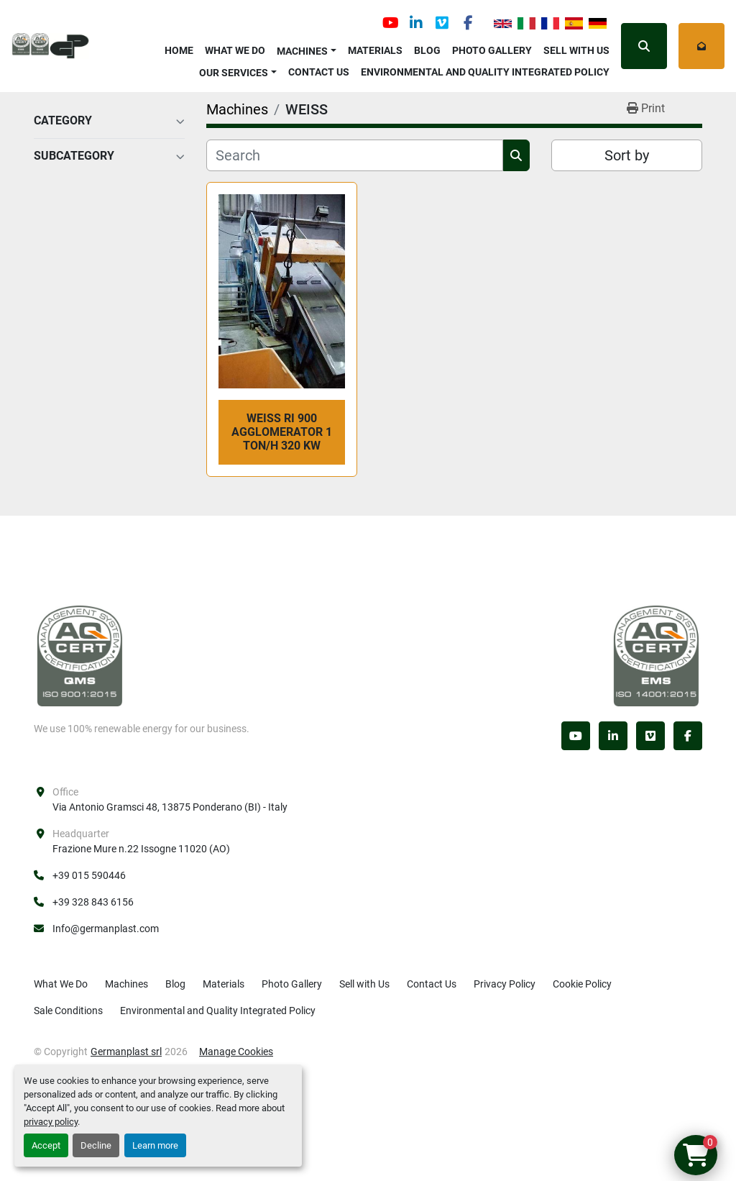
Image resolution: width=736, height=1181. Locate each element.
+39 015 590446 (89, 875)
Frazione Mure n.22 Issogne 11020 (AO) (141, 848)
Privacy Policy (504, 984)
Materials (375, 50)
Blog (427, 50)
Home (179, 50)
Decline (95, 1145)
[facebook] (467, 23)
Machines (302, 51)
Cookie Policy (582, 984)
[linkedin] (416, 23)
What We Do (235, 50)
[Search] (354, 155)
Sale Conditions (68, 1010)
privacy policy (51, 1121)
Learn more (155, 1145)
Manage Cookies (236, 1051)
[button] (306, 48)
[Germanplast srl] (80, 655)
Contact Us (318, 72)
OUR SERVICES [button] (233, 72)
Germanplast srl (126, 1051)
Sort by (626, 155)
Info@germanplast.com (105, 928)
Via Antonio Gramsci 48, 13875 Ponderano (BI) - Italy (170, 807)
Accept (46, 1145)
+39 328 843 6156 (93, 902)
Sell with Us (576, 50)
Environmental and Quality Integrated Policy (485, 72)
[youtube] (390, 23)
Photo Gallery (492, 50)
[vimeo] (442, 23)
